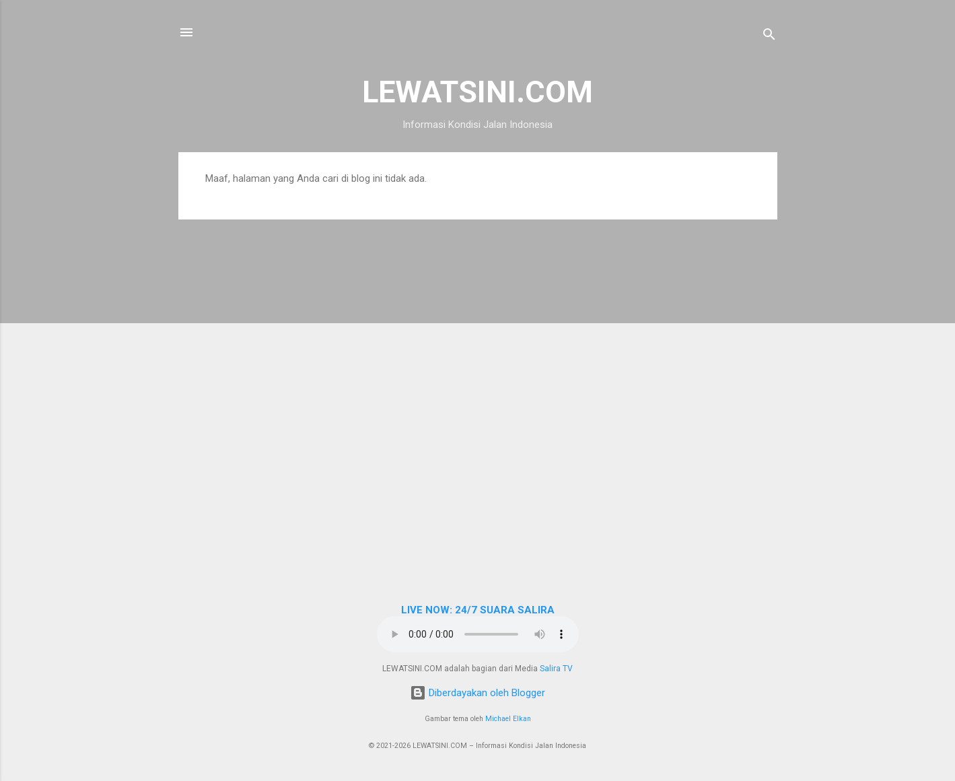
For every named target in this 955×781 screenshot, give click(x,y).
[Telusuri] (769, 36)
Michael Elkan (508, 718)
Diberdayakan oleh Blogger (477, 693)
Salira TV (556, 668)
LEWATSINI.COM (477, 92)
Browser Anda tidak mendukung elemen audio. (478, 634)
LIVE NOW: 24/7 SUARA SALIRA (478, 610)
